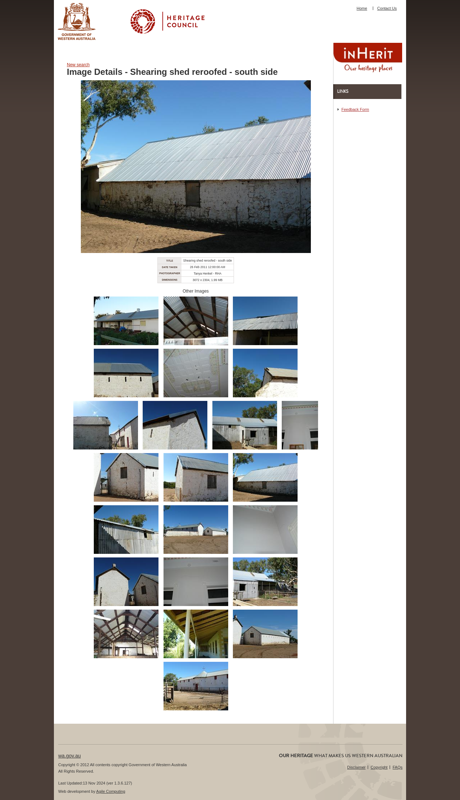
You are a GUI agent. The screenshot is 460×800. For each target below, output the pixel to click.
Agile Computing (110, 791)
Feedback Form (355, 109)
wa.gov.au (69, 756)
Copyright (379, 767)
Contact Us (387, 8)
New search (78, 64)
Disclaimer (356, 767)
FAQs (397, 767)
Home (361, 8)
